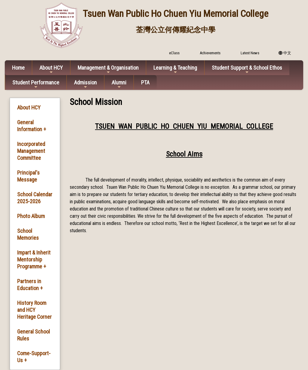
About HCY (51, 69)
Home (18, 68)
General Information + (31, 125)
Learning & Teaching (175, 69)
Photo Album (31, 216)
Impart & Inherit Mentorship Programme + (34, 259)
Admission (85, 84)
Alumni (119, 84)
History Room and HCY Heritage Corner (34, 310)
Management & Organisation (108, 69)
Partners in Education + (30, 284)
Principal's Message (28, 176)
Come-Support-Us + (34, 356)
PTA (145, 82)
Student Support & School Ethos (247, 69)
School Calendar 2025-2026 (34, 197)
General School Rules (33, 335)
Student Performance (35, 84)
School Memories (28, 234)
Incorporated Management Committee (31, 151)
